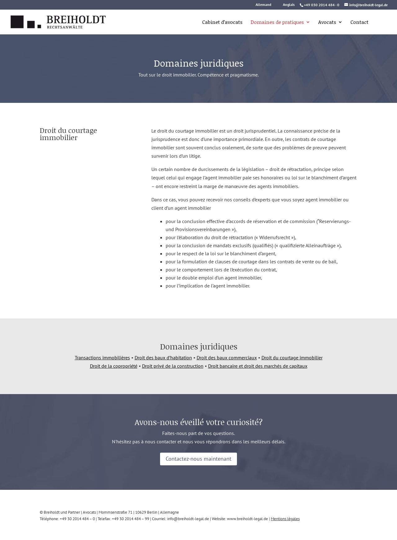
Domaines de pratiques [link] (277, 22)
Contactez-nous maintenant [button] (198, 458)
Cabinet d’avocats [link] (222, 22)
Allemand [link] (263, 5)
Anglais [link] (289, 5)
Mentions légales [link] (285, 518)
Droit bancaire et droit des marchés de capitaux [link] (257, 366)
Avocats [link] (327, 22)
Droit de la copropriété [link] (113, 366)
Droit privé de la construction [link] (172, 366)
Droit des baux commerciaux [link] (227, 357)
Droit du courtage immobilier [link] (292, 357)
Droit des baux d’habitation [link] (163, 357)
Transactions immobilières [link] (102, 357)
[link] (51, 21)
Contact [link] (359, 22)
